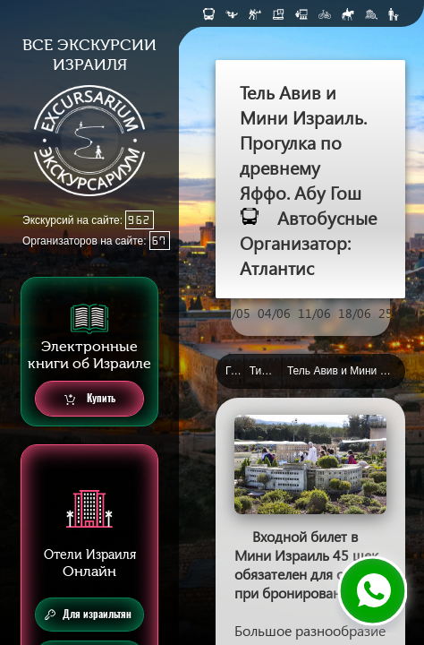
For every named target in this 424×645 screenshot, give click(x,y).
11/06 (314, 313)
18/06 (354, 313)
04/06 (274, 313)
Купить (89, 399)
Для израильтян (88, 614)
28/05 (233, 313)
